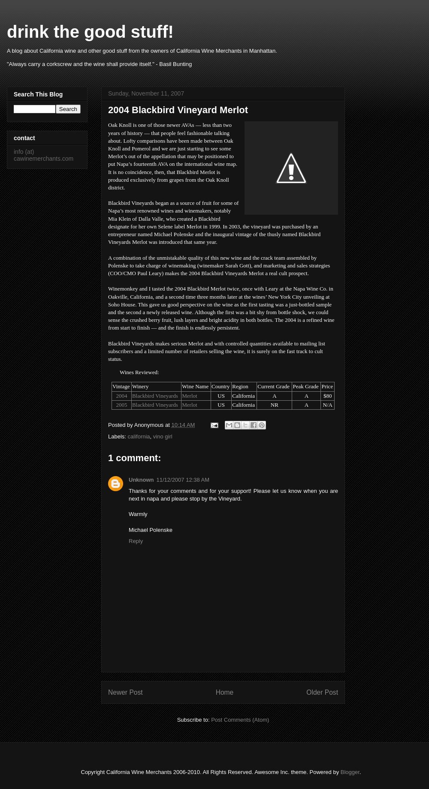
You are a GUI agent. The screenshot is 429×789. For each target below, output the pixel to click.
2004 (121, 396)
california (139, 436)
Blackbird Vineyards (155, 396)
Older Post (322, 692)
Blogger (350, 772)
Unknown (141, 480)
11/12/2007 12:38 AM (183, 480)
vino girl (162, 436)
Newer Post (125, 692)
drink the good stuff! (90, 31)
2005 (121, 405)
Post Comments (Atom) (240, 720)
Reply (136, 541)
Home (225, 692)
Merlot (189, 396)
